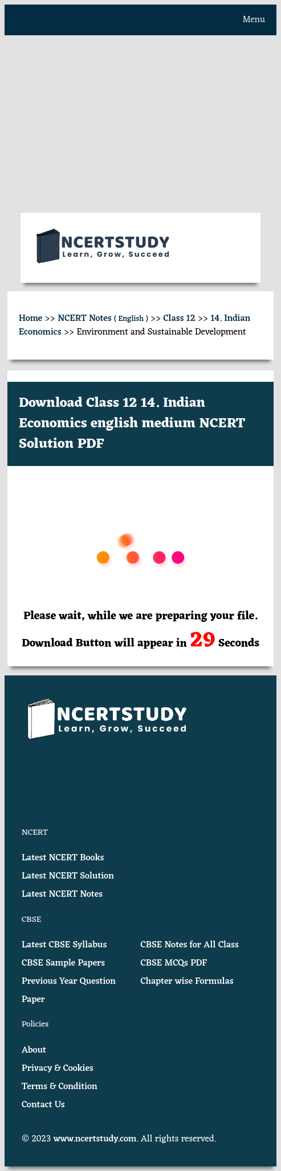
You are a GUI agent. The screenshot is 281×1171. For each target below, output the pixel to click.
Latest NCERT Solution (68, 876)
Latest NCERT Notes (62, 894)
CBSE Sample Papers (63, 963)
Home (31, 319)
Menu (254, 20)
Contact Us (43, 1105)
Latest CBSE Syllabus (64, 945)
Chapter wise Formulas (187, 981)
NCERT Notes (103, 319)
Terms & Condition (59, 1087)
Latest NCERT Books (63, 858)
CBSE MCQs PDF (174, 963)
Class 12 (180, 319)
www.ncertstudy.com (95, 1139)
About (34, 1050)
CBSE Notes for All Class (190, 945)
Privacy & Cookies (57, 1069)
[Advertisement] (140, 124)
